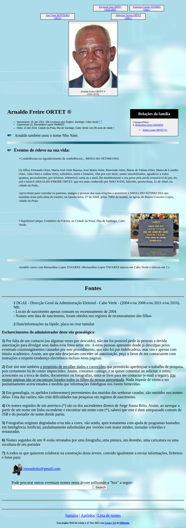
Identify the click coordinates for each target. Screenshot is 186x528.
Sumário (71, 515)
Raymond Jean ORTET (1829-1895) (110, 8)
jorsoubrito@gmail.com (36, 469)
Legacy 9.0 (110, 523)
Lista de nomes (109, 515)
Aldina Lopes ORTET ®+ (154, 130)
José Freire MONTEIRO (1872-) (58, 16)
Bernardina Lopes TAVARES (149, 125)
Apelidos (88, 515)
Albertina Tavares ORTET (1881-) (128, 16)
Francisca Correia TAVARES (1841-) (147, 8)
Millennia (124, 523)
